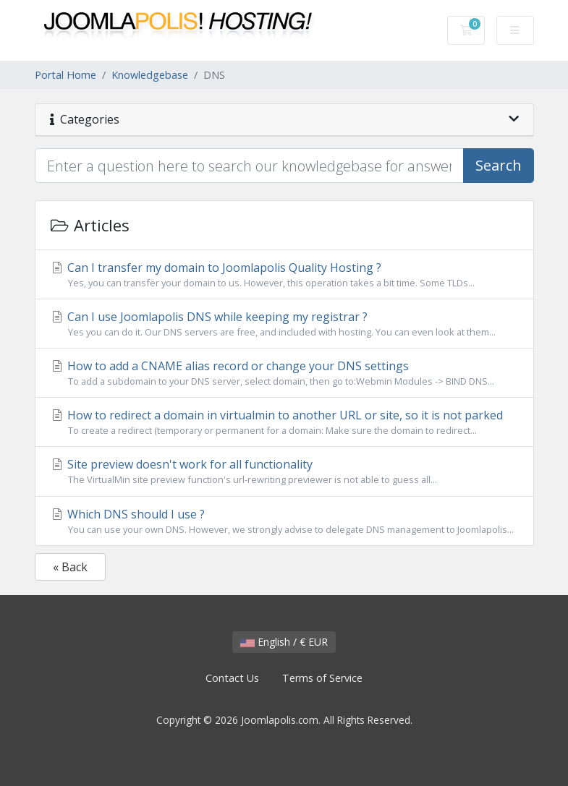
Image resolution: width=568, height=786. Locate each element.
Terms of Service (322, 678)
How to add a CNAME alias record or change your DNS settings (284, 373)
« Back (70, 567)
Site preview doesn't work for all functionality (284, 471)
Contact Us (232, 678)
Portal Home (65, 75)
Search (498, 165)
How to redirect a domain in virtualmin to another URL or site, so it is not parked (284, 422)
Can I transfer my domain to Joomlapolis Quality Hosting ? (284, 275)
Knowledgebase (149, 75)
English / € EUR (284, 642)
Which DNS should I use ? (284, 521)
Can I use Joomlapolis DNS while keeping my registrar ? (284, 324)
